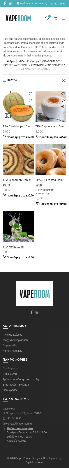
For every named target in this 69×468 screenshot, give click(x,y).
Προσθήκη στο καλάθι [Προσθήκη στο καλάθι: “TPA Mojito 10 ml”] (20, 257)
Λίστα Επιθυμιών (12, 350)
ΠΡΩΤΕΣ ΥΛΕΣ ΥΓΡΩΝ (16, 65)
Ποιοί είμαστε (10, 368)
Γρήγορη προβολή (30, 107)
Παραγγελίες (10, 345)
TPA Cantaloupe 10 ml (17, 126)
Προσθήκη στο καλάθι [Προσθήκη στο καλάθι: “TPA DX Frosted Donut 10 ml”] (53, 203)
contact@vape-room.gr (19, 423)
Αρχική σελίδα (17, 61)
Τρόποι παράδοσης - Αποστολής (21, 379)
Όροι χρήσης (10, 390)
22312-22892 (14, 418)
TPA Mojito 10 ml (13, 246)
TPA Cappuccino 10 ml (50, 126)
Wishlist (49, 16)
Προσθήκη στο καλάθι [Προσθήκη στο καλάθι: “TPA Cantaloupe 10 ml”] (20, 137)
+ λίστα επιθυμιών (30, 94)
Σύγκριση (30, 100)
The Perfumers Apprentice (45, 192)
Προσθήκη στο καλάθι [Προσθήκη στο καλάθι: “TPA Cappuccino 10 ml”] (53, 137)
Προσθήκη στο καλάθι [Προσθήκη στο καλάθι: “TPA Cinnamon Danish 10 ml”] (20, 195)
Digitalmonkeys (34, 462)
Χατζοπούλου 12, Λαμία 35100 (23, 413)
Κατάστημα (33, 61)
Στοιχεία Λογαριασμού (15, 340)
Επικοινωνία (10, 373)
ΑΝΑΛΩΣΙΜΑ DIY (50, 61)
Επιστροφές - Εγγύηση (16, 384)
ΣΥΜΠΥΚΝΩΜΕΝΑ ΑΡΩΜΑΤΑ (47, 65)
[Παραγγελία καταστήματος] (63, 81)
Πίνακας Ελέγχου (12, 334)
